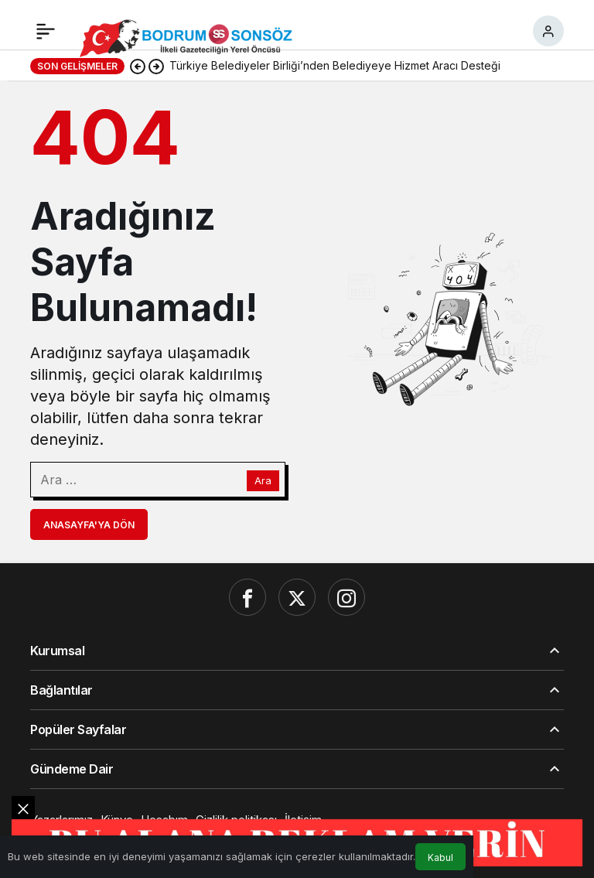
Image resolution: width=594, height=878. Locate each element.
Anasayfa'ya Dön (89, 525)
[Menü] (45, 30)
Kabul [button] (440, 857)
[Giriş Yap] (548, 30)
